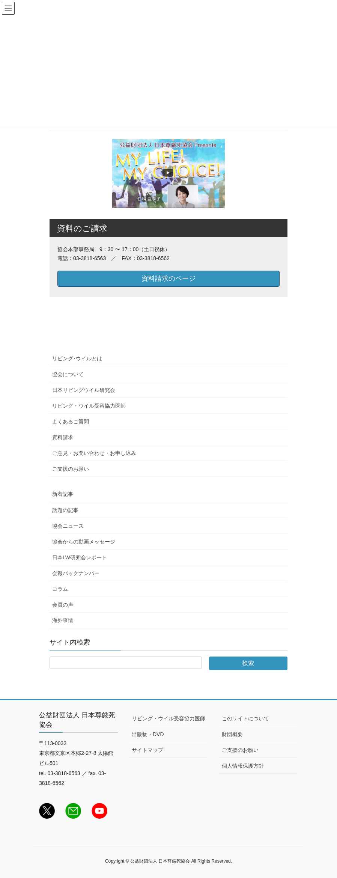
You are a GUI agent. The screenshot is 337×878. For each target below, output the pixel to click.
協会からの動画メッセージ (83, 542)
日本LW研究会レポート (79, 557)
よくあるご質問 (70, 422)
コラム (60, 589)
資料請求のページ (168, 278)
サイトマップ (147, 750)
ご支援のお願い (70, 469)
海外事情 (62, 620)
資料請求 (62, 437)
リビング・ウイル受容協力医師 (89, 406)
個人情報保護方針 (243, 766)
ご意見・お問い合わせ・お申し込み (94, 453)
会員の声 (62, 605)
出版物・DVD (148, 734)
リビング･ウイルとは (77, 358)
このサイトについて (245, 718)
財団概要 (232, 734)
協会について (68, 374)
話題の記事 (65, 510)
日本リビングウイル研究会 (83, 390)
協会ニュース (68, 526)
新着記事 (62, 494)
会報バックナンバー (75, 573)
